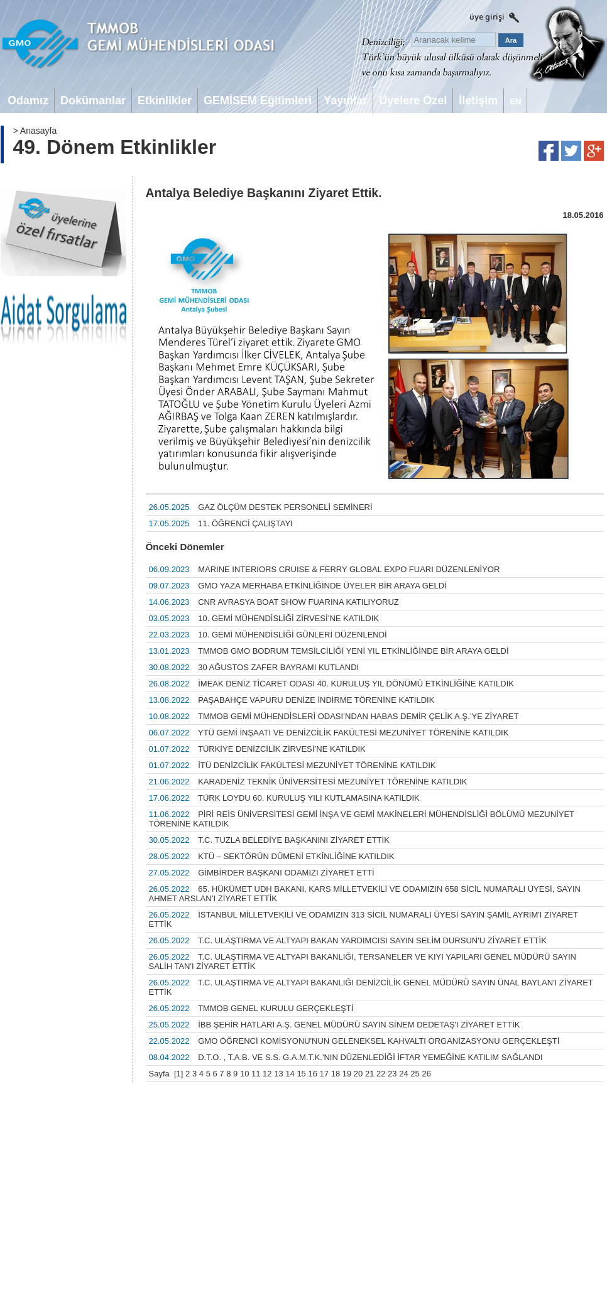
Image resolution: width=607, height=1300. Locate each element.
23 (392, 1073)
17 (324, 1073)
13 (278, 1073)
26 (426, 1073)
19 (346, 1073)
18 (335, 1073)
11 (255, 1073)
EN (515, 101)
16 (312, 1073)
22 (380, 1073)
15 (301, 1073)
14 (289, 1073)
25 (414, 1073)
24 (403, 1073)
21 (369, 1073)
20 (358, 1073)
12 (267, 1073)
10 (244, 1073)
